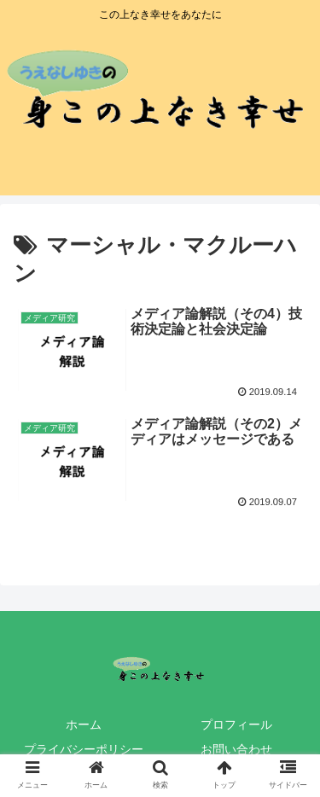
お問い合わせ (236, 749)
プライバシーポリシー (83, 749)
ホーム (84, 724)
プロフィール (236, 724)
